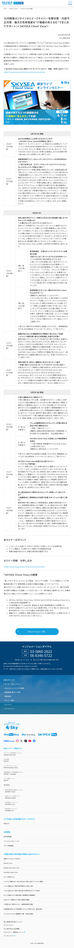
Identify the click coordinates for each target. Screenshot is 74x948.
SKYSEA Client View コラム (12, 868)
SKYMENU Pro (37, 809)
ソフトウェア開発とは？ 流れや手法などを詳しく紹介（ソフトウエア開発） (23, 881)
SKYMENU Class (37, 803)
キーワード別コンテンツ (13, 684)
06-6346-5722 (41, 655)
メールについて (9, 936)
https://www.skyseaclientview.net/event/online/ (24, 72)
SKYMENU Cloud (37, 791)
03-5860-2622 (41, 651)
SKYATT (37, 779)
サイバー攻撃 (9, 700)
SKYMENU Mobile (37, 797)
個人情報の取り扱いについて (13, 922)
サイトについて (8, 925)
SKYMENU (7, 785)
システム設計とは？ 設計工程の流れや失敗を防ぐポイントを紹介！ (22, 890)
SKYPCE (37, 760)
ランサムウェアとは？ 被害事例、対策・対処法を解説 (18, 914)
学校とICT (7, 823)
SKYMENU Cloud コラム (11, 872)
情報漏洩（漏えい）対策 (12, 692)
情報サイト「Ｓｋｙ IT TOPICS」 (12, 859)
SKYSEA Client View (37, 754)
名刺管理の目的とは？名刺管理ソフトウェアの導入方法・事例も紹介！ (23, 909)
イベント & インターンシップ (11, 841)
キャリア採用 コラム (9, 877)
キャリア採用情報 (8, 846)
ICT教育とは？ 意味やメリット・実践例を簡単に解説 (18, 904)
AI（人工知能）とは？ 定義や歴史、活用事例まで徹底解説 (19, 895)
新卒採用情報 (7, 836)
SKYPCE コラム (8, 863)
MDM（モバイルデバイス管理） (15, 688)
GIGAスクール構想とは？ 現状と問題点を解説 (16, 900)
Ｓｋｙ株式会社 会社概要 (12, 929)
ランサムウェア (10, 709)
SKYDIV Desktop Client (37, 766)
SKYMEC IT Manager (37, 773)
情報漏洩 (8, 696)
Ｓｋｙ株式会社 (39, 943)
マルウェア (8, 704)
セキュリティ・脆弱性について (14, 932)
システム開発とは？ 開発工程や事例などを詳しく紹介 (18, 886)
